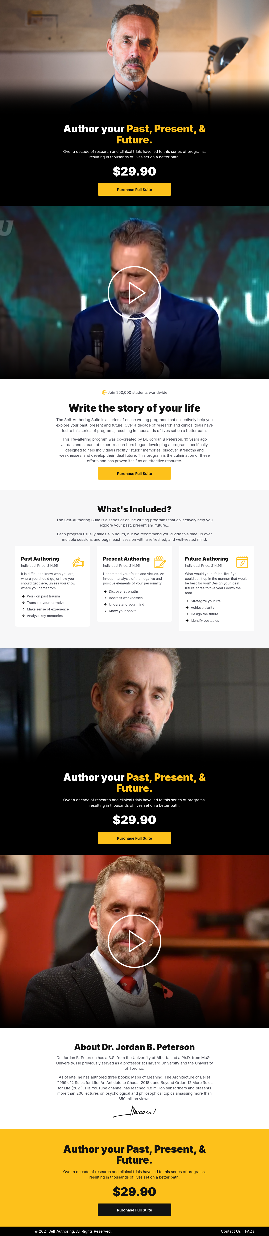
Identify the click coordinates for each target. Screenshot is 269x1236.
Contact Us (231, 1231)
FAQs (249, 1231)
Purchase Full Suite (134, 189)
